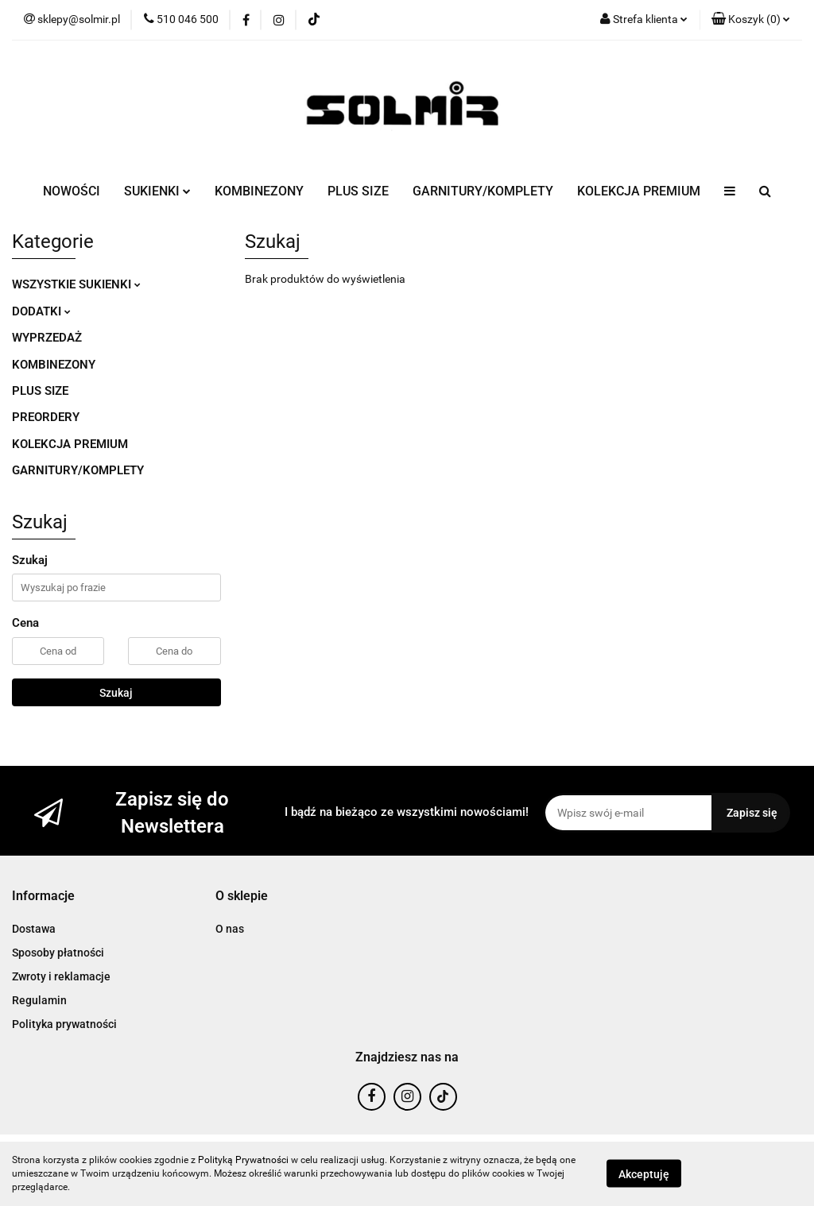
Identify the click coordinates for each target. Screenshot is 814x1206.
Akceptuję (643, 1174)
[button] (751, 20)
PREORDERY (45, 417)
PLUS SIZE (358, 191)
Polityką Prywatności (243, 1159)
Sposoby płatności (58, 952)
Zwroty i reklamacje (61, 976)
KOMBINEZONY (259, 191)
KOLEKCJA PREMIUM (638, 191)
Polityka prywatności (64, 1024)
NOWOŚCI (71, 191)
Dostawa (34, 928)
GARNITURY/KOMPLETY (483, 191)
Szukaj (116, 692)
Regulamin (39, 1000)
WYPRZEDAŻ (47, 337)
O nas (229, 928)
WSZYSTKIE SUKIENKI (76, 284)
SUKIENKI (157, 191)
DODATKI (41, 311)
